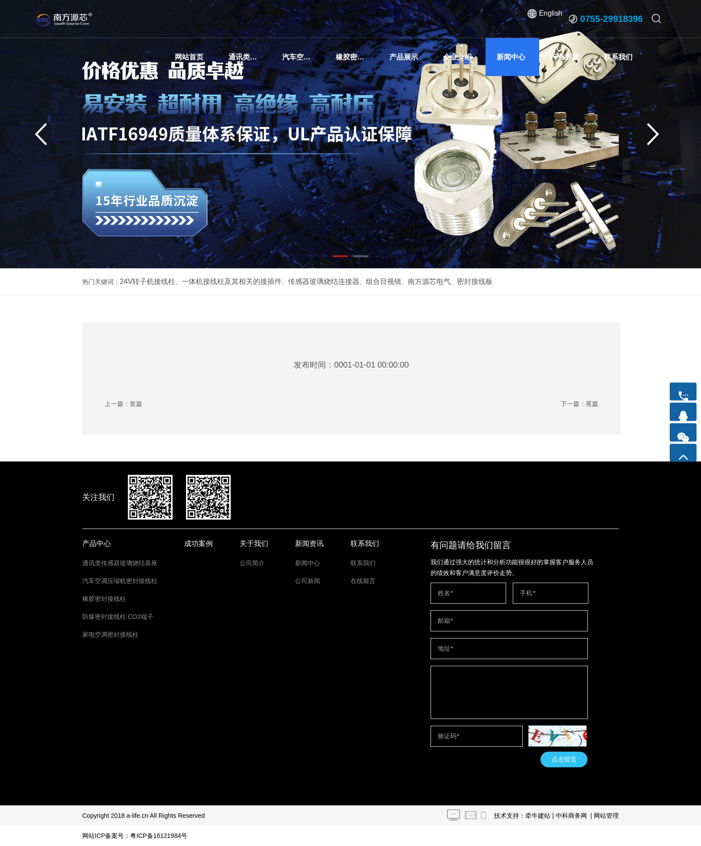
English (550, 18)
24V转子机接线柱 (144, 281)
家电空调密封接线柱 (110, 634)
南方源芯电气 (394, 281)
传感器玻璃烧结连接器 (300, 281)
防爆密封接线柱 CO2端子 (117, 616)
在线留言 (363, 580)
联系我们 (618, 57)
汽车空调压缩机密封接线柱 (303, 57)
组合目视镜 (353, 281)
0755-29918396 (611, 19)
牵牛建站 (537, 815)
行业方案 (564, 57)
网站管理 (606, 815)
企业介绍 (457, 57)
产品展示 (403, 57)
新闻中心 (511, 57)
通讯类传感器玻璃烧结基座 (249, 57)
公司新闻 (307, 580)
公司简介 (252, 563)
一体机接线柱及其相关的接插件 (218, 281)
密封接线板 (434, 281)
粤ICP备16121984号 (158, 835)
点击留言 (564, 759)
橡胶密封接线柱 (357, 57)
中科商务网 (571, 815)
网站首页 (189, 57)
